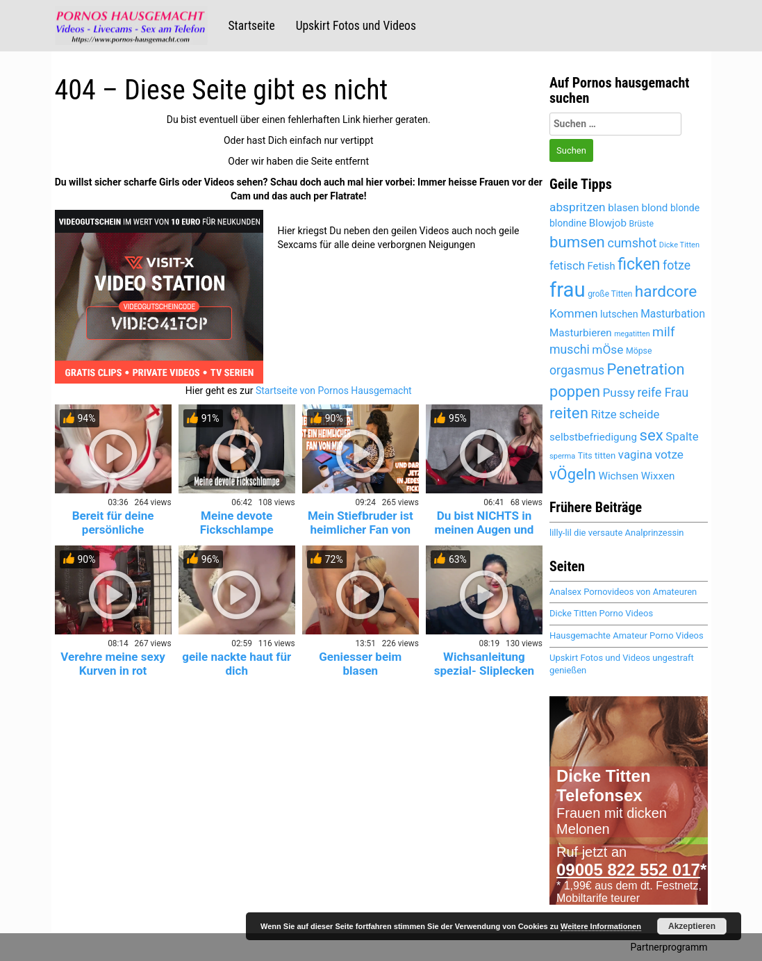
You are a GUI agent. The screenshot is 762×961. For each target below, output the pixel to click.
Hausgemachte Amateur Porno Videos (626, 635)
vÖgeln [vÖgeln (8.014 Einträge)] (572, 474)
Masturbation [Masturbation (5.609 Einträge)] (672, 313)
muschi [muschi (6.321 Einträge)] (569, 349)
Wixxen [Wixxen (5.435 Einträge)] (658, 476)
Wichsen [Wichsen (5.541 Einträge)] (618, 476)
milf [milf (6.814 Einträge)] (663, 332)
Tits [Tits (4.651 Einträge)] (585, 456)
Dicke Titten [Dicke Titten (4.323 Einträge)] (679, 244)
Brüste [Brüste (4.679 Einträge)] (641, 224)
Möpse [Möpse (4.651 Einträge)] (639, 351)
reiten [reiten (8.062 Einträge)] (568, 413)
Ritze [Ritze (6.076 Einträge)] (603, 414)
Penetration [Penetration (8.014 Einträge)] (646, 369)
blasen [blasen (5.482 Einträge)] (623, 208)
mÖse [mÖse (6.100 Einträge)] (607, 349)
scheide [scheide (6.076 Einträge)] (639, 414)
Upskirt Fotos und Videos (356, 26)
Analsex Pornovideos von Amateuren (623, 591)
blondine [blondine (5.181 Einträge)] (567, 223)
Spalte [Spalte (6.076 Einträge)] (681, 436)
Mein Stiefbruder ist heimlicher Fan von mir (360, 529)
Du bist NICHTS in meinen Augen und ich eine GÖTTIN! (483, 529)
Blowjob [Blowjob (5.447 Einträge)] (608, 223)
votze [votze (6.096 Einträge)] (669, 454)
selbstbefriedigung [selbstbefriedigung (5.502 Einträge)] (593, 437)
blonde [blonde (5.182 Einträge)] (684, 207)
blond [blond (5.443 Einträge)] (655, 208)
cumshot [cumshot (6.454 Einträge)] (631, 243)
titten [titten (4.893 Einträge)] (605, 455)
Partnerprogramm (669, 947)
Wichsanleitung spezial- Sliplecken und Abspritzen (484, 670)
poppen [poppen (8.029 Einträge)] (574, 391)
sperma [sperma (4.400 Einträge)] (562, 456)
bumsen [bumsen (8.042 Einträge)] (577, 242)
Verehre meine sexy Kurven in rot (112, 663)
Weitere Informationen (601, 926)
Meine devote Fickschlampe (237, 522)
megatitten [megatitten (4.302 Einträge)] (631, 333)
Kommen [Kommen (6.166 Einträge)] (573, 313)
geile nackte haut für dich (236, 663)
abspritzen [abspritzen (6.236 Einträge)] (577, 207)
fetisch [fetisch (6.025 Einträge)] (567, 265)
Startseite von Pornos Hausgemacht (334, 390)
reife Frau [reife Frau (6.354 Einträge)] (662, 393)
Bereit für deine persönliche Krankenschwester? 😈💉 (112, 536)
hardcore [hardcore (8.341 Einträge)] (666, 291)
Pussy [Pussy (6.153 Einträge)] (618, 393)
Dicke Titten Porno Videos (601, 613)
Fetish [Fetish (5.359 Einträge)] (601, 266)
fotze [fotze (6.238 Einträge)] (676, 265)
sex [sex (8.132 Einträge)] (651, 435)
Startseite (252, 26)
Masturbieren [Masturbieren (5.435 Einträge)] (580, 333)
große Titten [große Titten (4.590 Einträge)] (610, 294)
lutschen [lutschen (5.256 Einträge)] (619, 314)
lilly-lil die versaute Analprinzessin (616, 532)
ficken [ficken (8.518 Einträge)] (639, 264)
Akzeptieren (691, 926)
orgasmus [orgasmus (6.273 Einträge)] (576, 370)
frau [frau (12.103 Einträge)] (567, 290)
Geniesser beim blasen (360, 663)
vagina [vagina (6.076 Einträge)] (635, 454)
